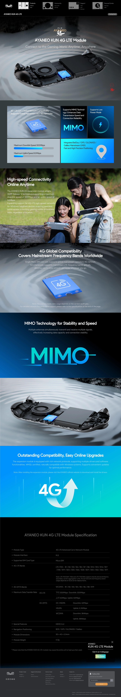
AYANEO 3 (21, 674)
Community (57, 3)
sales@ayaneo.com (77, 678)
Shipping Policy (48, 680)
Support (82, 3)
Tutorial (32, 674)
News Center (56, 5)
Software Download (34, 676)
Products (32, 3)
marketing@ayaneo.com (77, 676)
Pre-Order (100, 656)
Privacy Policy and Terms (50, 676)
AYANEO (62, 674)
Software (32, 5)
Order (105, 7)
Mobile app (106, 5)
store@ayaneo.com (79, 674)
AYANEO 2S (21, 676)
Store (31, 7)
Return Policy (47, 682)
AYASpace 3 (62, 676)
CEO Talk (56, 7)
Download (82, 9)
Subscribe (101, 684)
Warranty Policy (48, 674)
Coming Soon (112, 14)
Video (81, 5)
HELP (81, 7)
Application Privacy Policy (50, 684)
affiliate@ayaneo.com (80, 680)
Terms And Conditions (49, 678)
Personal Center (109, 3)
